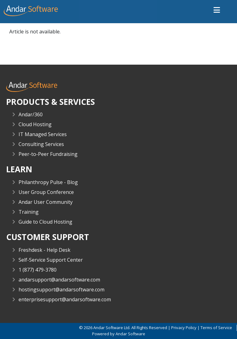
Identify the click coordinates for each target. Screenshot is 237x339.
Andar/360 (31, 114)
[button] (217, 10)
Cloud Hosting (35, 124)
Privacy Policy (184, 327)
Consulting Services (41, 144)
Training (29, 211)
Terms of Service (216, 327)
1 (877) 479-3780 (38, 269)
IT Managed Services (43, 134)
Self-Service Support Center (51, 259)
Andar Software (130, 334)
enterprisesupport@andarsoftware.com (65, 299)
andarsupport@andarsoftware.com (59, 279)
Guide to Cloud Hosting (45, 221)
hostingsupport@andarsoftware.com (61, 289)
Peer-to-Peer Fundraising (48, 154)
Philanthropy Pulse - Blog (48, 182)
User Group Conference (46, 192)
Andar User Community (46, 202)
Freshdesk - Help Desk (44, 250)
